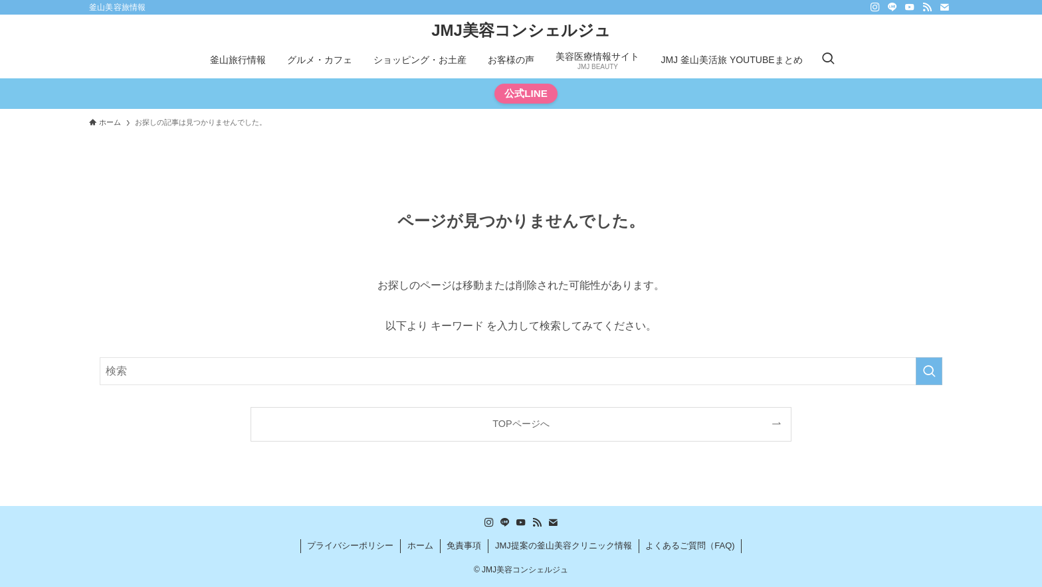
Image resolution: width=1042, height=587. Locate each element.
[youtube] (909, 7)
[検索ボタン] (828, 59)
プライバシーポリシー (350, 545)
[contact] (944, 7)
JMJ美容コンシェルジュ (521, 31)
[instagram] (875, 7)
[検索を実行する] (929, 371)
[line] (892, 7)
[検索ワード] (521, 371)
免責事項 (464, 545)
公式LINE (526, 93)
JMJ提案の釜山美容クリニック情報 (563, 545)
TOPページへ (520, 423)
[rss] (927, 7)
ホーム (420, 545)
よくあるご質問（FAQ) (689, 545)
